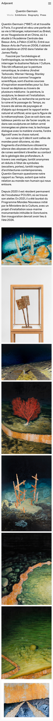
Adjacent (7, 3)
